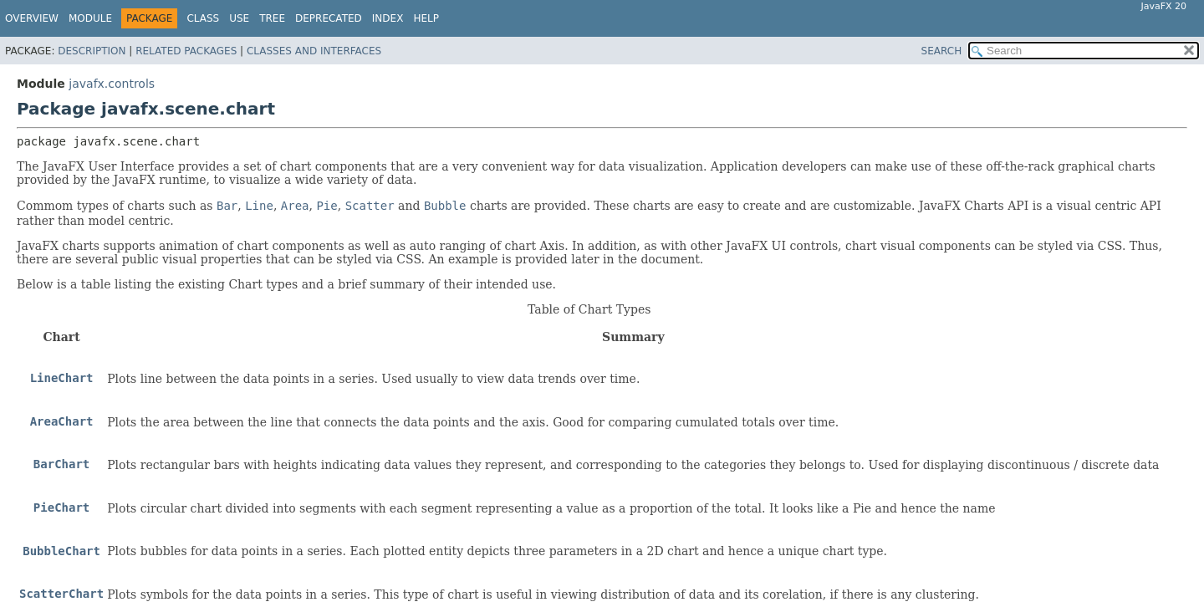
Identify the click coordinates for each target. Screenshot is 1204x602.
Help (426, 18)
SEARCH (941, 51)
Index (388, 18)
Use (239, 18)
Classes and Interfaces (314, 51)
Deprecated (328, 18)
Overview (32, 18)
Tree (272, 18)
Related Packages (186, 51)
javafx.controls (112, 83)
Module (90, 18)
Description (91, 51)
